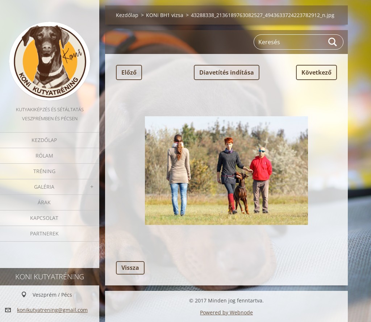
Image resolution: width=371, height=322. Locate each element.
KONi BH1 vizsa (164, 15)
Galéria (44, 186)
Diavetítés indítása (226, 72)
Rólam (44, 155)
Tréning (44, 171)
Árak (44, 202)
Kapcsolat (44, 217)
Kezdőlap (44, 140)
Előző (129, 72)
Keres (333, 42)
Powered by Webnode (226, 312)
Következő (316, 72)
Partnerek (44, 233)
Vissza (130, 268)
